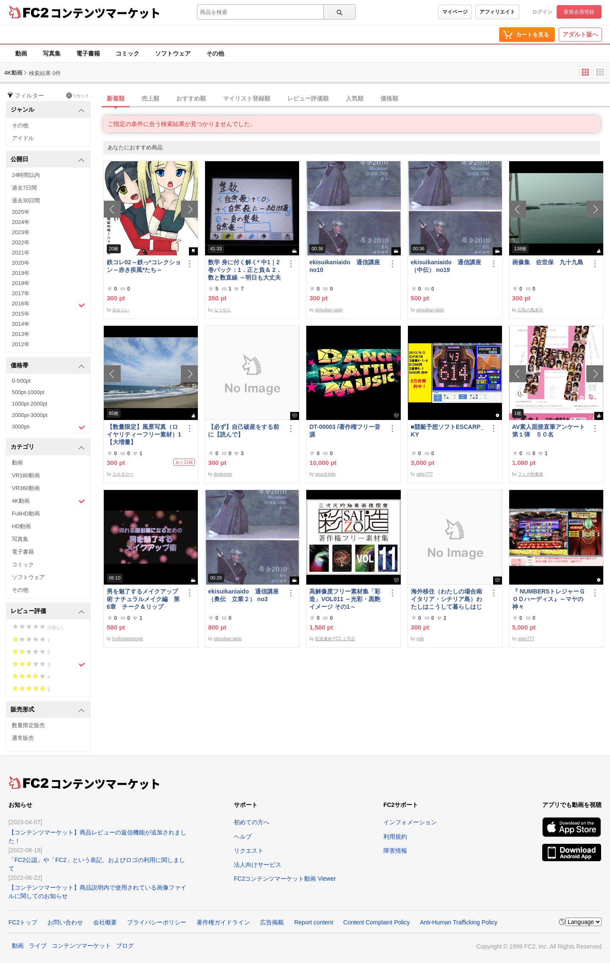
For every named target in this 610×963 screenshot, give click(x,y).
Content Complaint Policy (376, 922)
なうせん (222, 310)
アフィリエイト (497, 12)
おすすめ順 (191, 98)
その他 (215, 53)
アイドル (23, 138)
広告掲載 (272, 922)
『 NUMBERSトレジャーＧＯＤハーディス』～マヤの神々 (548, 599)
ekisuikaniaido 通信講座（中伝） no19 (446, 266)
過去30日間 (26, 200)
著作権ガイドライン (223, 922)
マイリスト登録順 (246, 98)
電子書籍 (88, 53)
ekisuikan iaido (329, 310)
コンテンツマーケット (105, 13)
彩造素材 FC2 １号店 (335, 638)
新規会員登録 (579, 12)
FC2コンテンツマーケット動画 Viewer (285, 878)
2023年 (21, 232)
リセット (77, 95)
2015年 (21, 314)
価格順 (389, 98)
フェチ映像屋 (530, 474)
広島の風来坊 (530, 310)
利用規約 (395, 836)
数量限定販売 (28, 725)
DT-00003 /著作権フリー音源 (344, 430)
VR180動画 (26, 475)
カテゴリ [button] (48, 447)
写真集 (52, 53)
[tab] (356, 98)
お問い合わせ (65, 922)
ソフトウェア (173, 53)
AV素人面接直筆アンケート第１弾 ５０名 (548, 430)
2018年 (21, 283)
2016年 (48, 304)
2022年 (21, 242)
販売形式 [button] (48, 710)
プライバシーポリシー (156, 922)
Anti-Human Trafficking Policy (458, 922)
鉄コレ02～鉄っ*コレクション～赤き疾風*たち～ (144, 266)
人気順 (354, 98)
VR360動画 (26, 488)
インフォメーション (410, 822)
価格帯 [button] (48, 366)
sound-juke (325, 474)
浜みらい (120, 310)
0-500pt (21, 381)
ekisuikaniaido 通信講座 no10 (344, 266)
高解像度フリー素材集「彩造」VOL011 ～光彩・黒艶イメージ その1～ (344, 599)
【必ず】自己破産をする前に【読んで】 (243, 430)
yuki (420, 638)
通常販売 (23, 738)
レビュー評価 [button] (48, 611)
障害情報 (395, 850)
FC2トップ (22, 922)
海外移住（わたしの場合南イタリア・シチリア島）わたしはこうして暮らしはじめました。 (446, 599)
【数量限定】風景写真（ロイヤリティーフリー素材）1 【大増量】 (144, 434)
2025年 (21, 212)
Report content (313, 922)
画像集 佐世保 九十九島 (547, 262)
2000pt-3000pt (29, 415)
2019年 (21, 273)
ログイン (542, 12)
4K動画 (48, 501)
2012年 (21, 344)
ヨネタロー (122, 474)
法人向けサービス (257, 864)
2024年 (21, 222)
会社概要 (105, 922)
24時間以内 (26, 175)
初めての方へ (251, 822)
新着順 (116, 98)
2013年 (21, 334)
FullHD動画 (26, 513)
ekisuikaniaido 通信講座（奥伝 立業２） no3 (243, 595)
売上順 (150, 98)
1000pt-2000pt (29, 403)
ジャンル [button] (48, 110)
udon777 (424, 474)
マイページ (455, 12)
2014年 (21, 324)
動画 (21, 53)
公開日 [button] (48, 160)
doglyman (223, 474)
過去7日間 (24, 188)
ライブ (38, 945)
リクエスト (248, 850)
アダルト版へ (580, 34)
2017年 (21, 293)
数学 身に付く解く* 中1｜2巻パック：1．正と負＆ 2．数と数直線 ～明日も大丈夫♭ (244, 270)
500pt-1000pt (28, 392)
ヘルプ (243, 836)
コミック (127, 53)
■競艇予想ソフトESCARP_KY (447, 430)
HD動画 (21, 526)
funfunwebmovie (127, 638)
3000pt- (48, 427)
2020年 (21, 263)
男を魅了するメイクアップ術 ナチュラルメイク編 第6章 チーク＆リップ (143, 599)
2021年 (21, 252)
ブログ (125, 945)
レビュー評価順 (308, 98)
